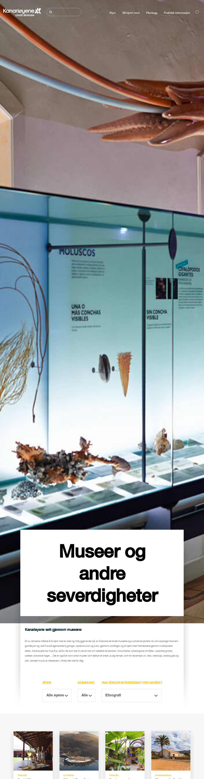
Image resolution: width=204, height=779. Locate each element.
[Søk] (64, 12)
